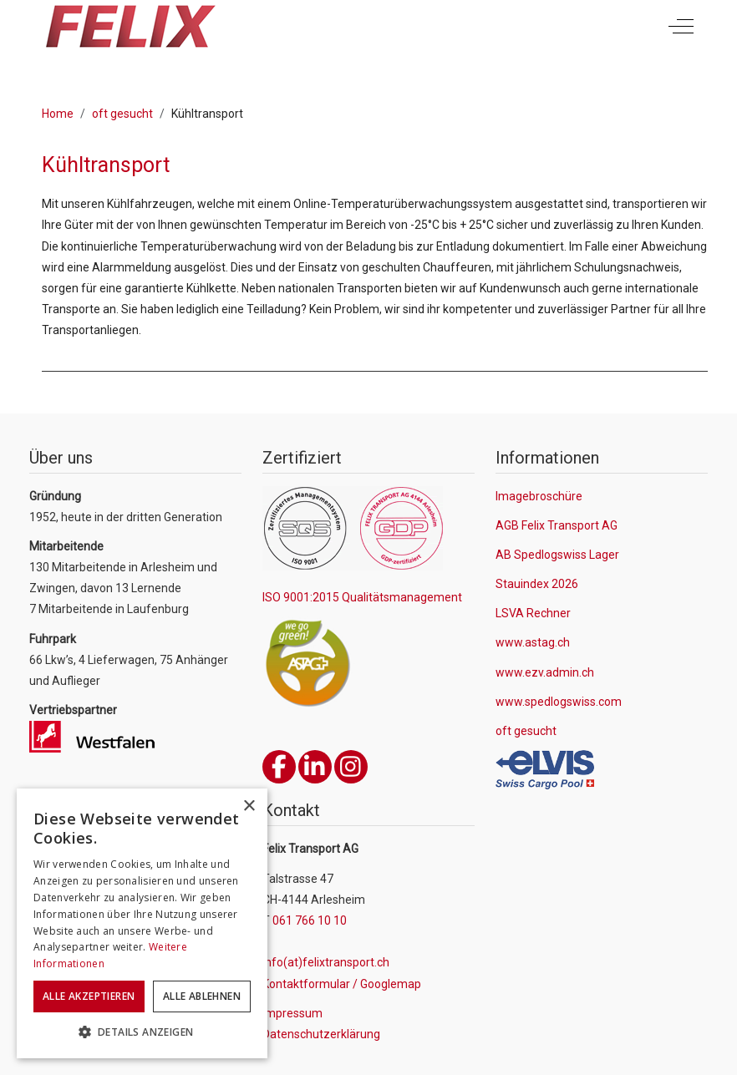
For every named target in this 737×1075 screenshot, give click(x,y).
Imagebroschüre (539, 496)
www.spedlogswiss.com (559, 701)
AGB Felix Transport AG (557, 525)
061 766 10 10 (309, 920)
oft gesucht (526, 731)
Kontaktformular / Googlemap (341, 984)
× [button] (248, 806)
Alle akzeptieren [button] (89, 996)
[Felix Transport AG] (130, 26)
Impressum (292, 1013)
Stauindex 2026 (537, 584)
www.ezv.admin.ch (545, 672)
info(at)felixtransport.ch (325, 962)
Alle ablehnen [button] (202, 996)
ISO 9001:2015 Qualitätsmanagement (362, 597)
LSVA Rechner (533, 613)
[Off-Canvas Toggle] (681, 26)
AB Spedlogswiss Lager (557, 554)
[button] (142, 1032)
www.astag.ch (533, 642)
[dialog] (142, 923)
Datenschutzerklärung (321, 1034)
